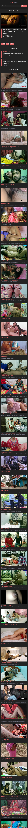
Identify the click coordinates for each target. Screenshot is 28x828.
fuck (7, 43)
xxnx (14, 3)
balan (3, 43)
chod (12, 43)
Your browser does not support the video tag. (14, 20)
